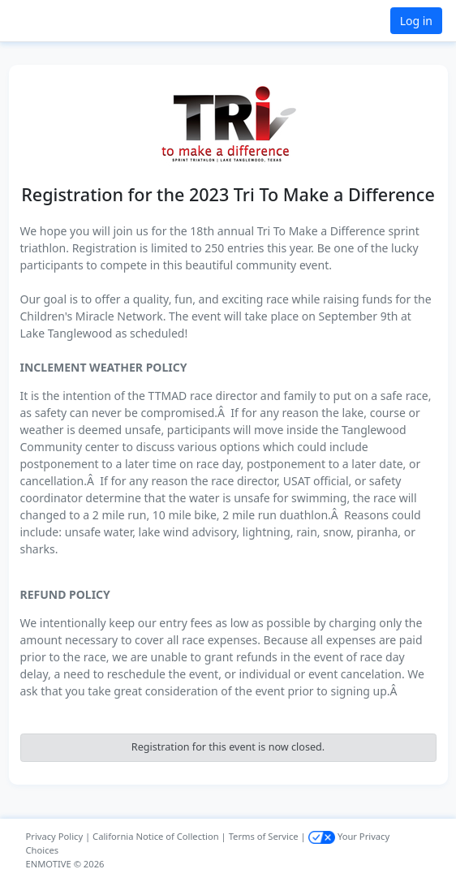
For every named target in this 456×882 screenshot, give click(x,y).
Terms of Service (264, 836)
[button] (52, 21)
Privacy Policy (55, 836)
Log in (416, 20)
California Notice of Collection (155, 836)
